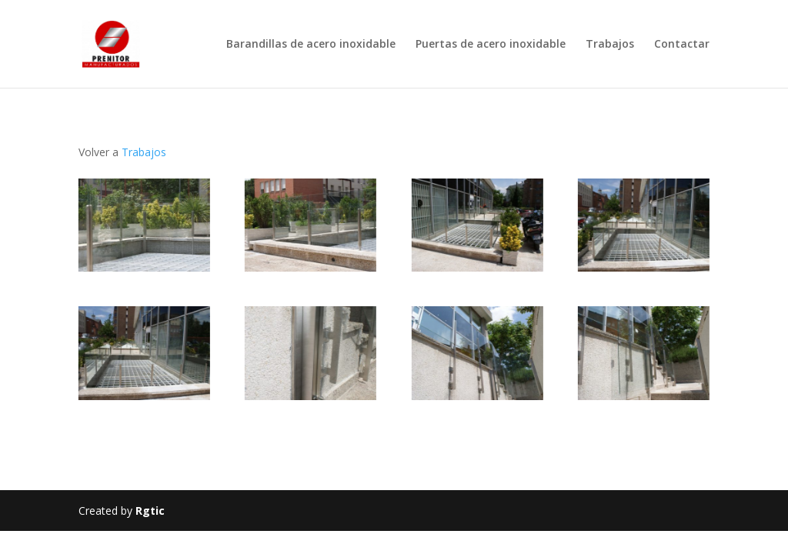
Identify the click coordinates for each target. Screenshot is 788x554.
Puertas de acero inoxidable (491, 44)
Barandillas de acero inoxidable (311, 44)
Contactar (682, 44)
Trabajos (610, 44)
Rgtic (150, 510)
